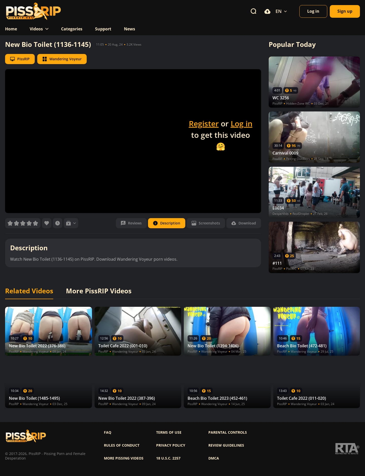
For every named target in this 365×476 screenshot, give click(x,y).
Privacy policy (170, 445)
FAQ (107, 432)
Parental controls (227, 432)
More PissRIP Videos (99, 291)
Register (204, 123)
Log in (241, 123)
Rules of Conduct (121, 445)
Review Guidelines (226, 445)
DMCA (213, 458)
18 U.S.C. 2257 (168, 458)
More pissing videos (123, 458)
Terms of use (168, 432)
